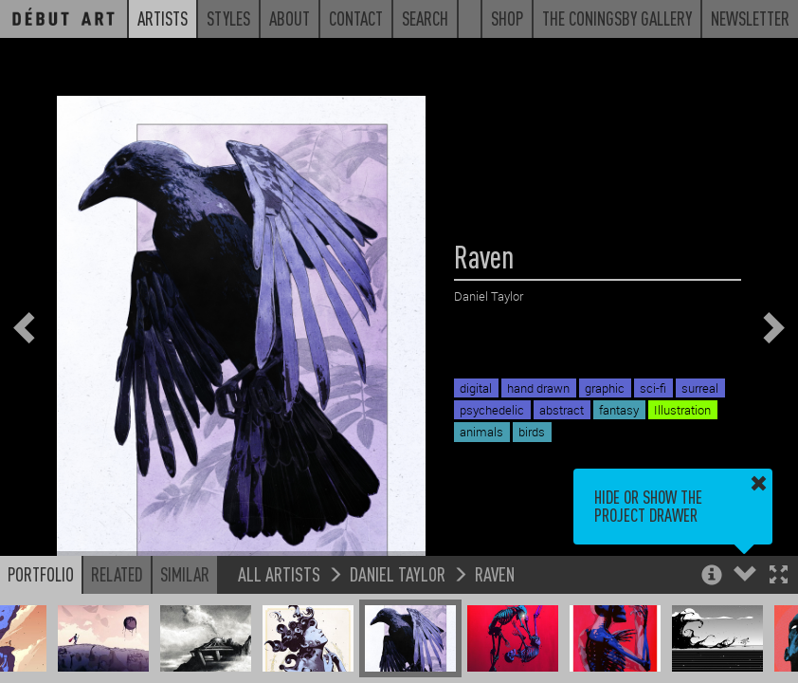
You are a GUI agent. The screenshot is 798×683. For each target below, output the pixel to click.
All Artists (279, 573)
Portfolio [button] (41, 574)
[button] (779, 576)
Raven (495, 573)
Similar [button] (184, 574)
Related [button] (117, 574)
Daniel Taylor (397, 573)
